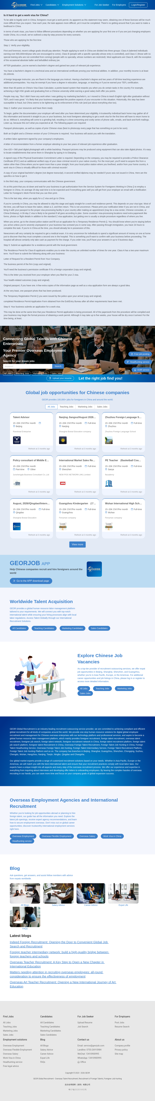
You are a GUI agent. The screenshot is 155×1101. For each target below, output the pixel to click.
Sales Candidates (48, 1035)
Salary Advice (46, 1049)
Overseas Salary (10, 1054)
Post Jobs (119, 1022)
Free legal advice (11, 1066)
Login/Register (138, 5)
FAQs (42, 1062)
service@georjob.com (91, 1045)
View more (77, 544)
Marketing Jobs (10, 1031)
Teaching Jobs (10, 1026)
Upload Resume (85, 1022)
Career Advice (46, 1054)
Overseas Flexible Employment (17, 1049)
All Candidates (47, 1022)
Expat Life (45, 1058)
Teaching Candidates (50, 1026)
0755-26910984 (89, 1049)
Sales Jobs (8, 1035)
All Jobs (7, 1022)
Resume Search (122, 1026)
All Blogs (44, 1045)
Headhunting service (12, 1062)
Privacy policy (121, 1049)
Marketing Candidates (50, 1031)
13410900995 (88, 1054)
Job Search (83, 1026)
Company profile (122, 1045)
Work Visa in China (12, 1058)
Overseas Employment (13, 1045)
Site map (119, 1054)
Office (82, 1062)
